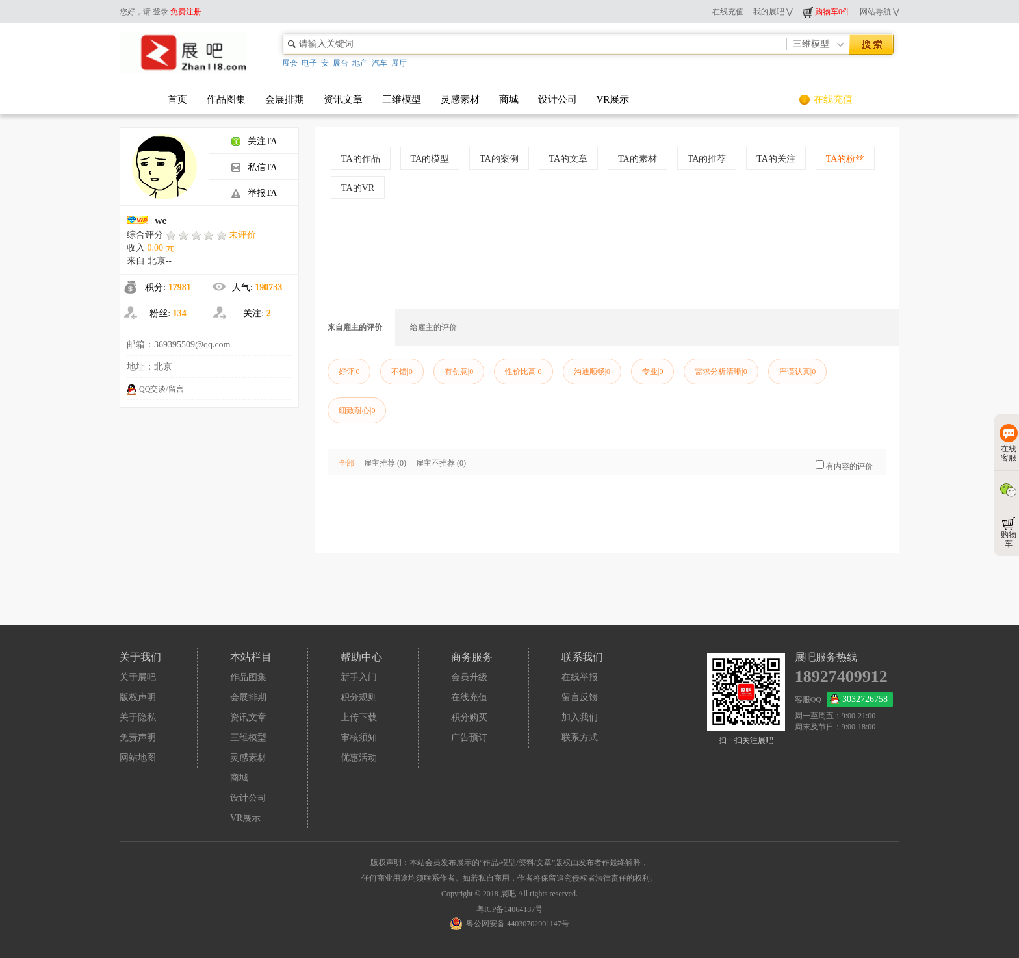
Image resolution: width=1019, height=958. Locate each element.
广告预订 (469, 737)
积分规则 (359, 697)
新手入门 (359, 677)
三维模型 (401, 99)
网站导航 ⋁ (879, 11)
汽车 (379, 63)
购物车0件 (826, 11)
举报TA (254, 193)
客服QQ (844, 699)
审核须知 (359, 737)
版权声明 (138, 697)
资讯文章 (343, 99)
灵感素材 (460, 99)
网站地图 (138, 758)
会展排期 (284, 99)
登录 (160, 11)
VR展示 (613, 99)
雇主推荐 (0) (385, 463)
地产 (360, 63)
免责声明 (138, 737)
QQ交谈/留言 (155, 389)
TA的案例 (499, 159)
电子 (309, 63)
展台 (340, 63)
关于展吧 (138, 677)
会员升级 (469, 677)
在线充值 (727, 11)
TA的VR (357, 188)
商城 (509, 99)
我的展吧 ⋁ (773, 11)
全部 (346, 463)
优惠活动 (359, 758)
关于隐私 (138, 717)
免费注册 (185, 11)
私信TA (254, 167)
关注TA (254, 141)
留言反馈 (579, 697)
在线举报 (579, 677)
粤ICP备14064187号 (509, 909)
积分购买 (469, 717)
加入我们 (579, 717)
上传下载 (359, 717)
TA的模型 (430, 159)
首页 (177, 99)
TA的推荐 (707, 159)
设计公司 (557, 99)
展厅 (399, 63)
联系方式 (579, 737)
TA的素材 (637, 159)
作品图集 (226, 99)
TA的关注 (775, 159)
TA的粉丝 (845, 159)
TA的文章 (568, 159)
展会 (290, 63)
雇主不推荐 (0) (441, 463)
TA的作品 (360, 159)
